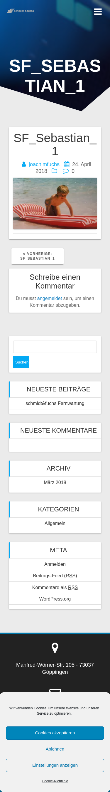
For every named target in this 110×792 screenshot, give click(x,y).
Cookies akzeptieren (55, 732)
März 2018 (55, 482)
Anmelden (55, 564)
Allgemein (55, 523)
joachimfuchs (44, 164)
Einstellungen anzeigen (55, 765)
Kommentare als (55, 587)
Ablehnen (55, 748)
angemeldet (49, 298)
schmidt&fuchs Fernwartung (55, 403)
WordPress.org (55, 598)
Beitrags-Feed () (55, 575)
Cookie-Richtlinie (55, 781)
